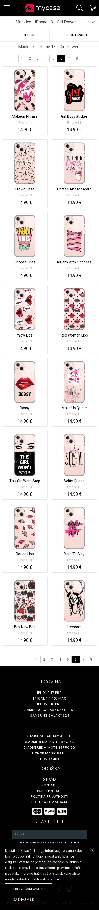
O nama (49, 779)
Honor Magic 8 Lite (49, 753)
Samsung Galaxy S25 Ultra (49, 710)
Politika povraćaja (49, 802)
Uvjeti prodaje (49, 791)
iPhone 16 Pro (49, 704)
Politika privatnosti (49, 797)
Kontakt (49, 785)
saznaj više (23, 899)
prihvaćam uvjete (28, 889)
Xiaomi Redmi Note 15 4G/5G (49, 742)
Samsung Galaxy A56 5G (49, 736)
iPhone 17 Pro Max (49, 698)
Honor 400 (49, 759)
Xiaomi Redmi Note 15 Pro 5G (49, 747)
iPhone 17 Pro (49, 693)
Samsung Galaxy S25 (49, 715)
